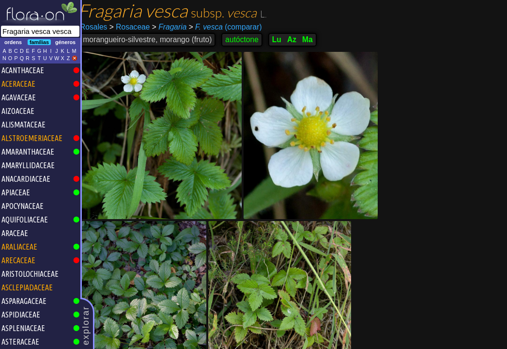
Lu (282, 39)
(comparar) (230, 27)
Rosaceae (134, 27)
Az (297, 39)
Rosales (98, 27)
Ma (312, 39)
